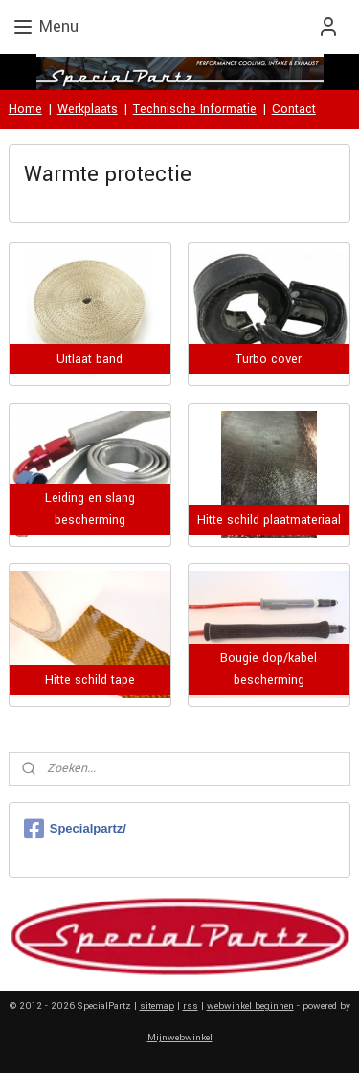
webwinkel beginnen (250, 1006)
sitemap (157, 1006)
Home (25, 109)
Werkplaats (87, 109)
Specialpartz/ (75, 828)
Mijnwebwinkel (180, 1037)
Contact (294, 109)
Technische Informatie (195, 109)
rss (190, 1006)
